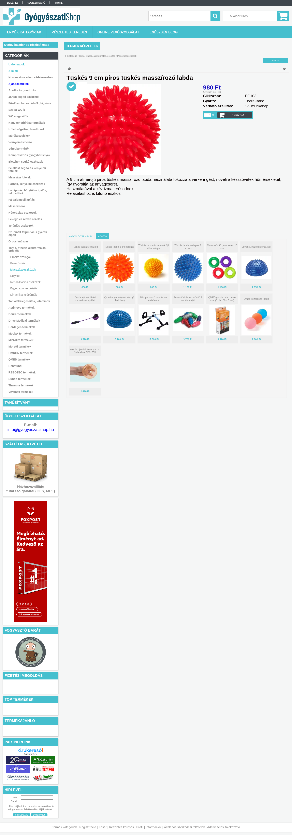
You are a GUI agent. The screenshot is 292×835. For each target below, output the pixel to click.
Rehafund (15, 366)
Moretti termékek (20, 346)
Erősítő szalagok (20, 257)
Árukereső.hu (30, 754)
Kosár (102, 827)
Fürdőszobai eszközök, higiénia (30, 103)
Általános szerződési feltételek (184, 827)
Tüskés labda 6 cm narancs (119, 246)
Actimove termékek (21, 307)
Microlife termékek (21, 340)
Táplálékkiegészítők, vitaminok (29, 301)
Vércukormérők (19, 148)
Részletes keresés (121, 827)
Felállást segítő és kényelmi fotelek (27, 169)
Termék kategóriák (64, 827)
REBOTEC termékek (22, 372)
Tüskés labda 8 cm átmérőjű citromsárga (153, 247)
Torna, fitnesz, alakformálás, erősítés (97, 56)
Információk (154, 827)
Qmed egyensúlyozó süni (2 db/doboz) (119, 299)
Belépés (12, 2)
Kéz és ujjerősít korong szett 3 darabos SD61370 (85, 351)
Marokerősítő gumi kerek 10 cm (222, 247)
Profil (139, 827)
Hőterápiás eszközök (23, 212)
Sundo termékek (20, 379)
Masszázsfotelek (20, 177)
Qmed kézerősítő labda (256, 299)
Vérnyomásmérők (20, 142)
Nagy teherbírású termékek (27, 122)
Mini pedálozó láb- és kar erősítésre (153, 299)
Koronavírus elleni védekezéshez (31, 77)
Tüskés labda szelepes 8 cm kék (187, 247)
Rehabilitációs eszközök (25, 282)
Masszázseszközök (23, 269)
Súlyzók (15, 275)
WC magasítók (18, 116)
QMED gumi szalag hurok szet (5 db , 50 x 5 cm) (222, 299)
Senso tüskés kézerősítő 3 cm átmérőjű (188, 299)
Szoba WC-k (17, 109)
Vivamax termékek (21, 392)
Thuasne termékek (21, 385)
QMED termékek (19, 359)
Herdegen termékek (22, 327)
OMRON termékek (21, 353)
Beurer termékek (20, 314)
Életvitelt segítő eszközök (26, 161)
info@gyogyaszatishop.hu (31, 429)
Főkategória (71, 56)
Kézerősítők (17, 263)
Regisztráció (87, 827)
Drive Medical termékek (24, 320)
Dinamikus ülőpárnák (23, 294)
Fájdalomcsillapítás (22, 199)
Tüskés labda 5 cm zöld (85, 246)
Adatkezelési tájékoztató (223, 827)
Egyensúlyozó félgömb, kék (256, 246)
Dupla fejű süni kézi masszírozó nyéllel (85, 299)
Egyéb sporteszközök (23, 288)
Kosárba (238, 115)
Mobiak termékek (20, 333)
